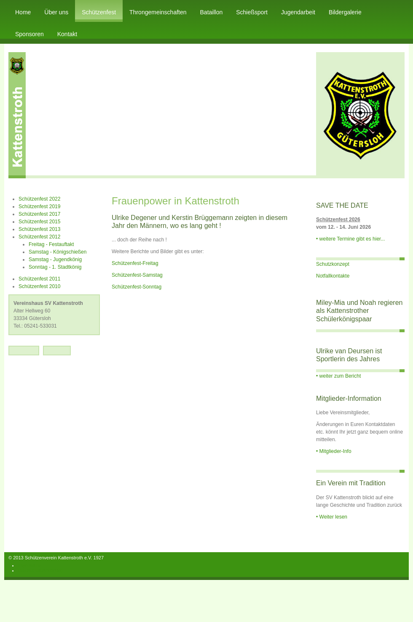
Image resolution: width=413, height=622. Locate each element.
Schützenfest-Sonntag (136, 287)
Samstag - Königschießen (57, 252)
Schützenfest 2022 (39, 199)
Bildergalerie (345, 12)
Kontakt (67, 34)
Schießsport (252, 12)
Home (23, 12)
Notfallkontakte (332, 276)
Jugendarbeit (298, 12)
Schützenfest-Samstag (137, 275)
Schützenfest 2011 (39, 279)
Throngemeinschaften (157, 12)
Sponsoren (29, 34)
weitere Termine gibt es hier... (352, 239)
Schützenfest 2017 (39, 214)
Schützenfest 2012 (39, 237)
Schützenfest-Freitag (135, 263)
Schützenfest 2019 (39, 206)
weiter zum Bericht (340, 376)
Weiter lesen (333, 517)
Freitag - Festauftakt (51, 244)
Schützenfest (99, 12)
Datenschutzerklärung (40, 570)
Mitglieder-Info (335, 451)
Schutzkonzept (332, 264)
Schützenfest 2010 (39, 286)
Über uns (56, 12)
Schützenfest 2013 (39, 229)
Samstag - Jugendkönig (55, 259)
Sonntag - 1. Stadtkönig (55, 267)
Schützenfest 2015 (39, 222)
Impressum (29, 565)
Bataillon (211, 12)
